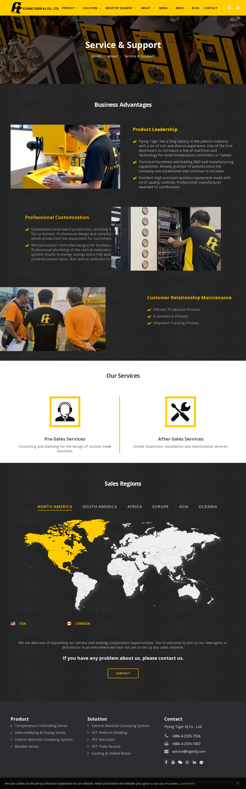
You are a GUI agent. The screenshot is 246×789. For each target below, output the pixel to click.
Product (68, 8)
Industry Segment (119, 8)
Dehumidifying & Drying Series (40, 732)
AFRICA (134, 506)
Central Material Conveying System (44, 739)
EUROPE (160, 506)
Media (163, 8)
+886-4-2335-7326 (186, 736)
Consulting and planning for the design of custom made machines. (64, 448)
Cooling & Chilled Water (111, 753)
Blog (195, 8)
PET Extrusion (103, 739)
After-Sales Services (181, 439)
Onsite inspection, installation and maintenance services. (180, 446)
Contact (211, 8)
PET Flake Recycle (106, 746)
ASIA (183, 506)
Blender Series (27, 746)
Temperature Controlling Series (41, 725)
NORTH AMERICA (54, 506)
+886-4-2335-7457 (186, 743)
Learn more (187, 783)
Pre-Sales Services (64, 439)
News (180, 8)
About (146, 8)
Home (96, 56)
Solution (90, 8)
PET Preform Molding (109, 732)
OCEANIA (208, 506)
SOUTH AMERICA (100, 506)
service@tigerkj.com (188, 751)
